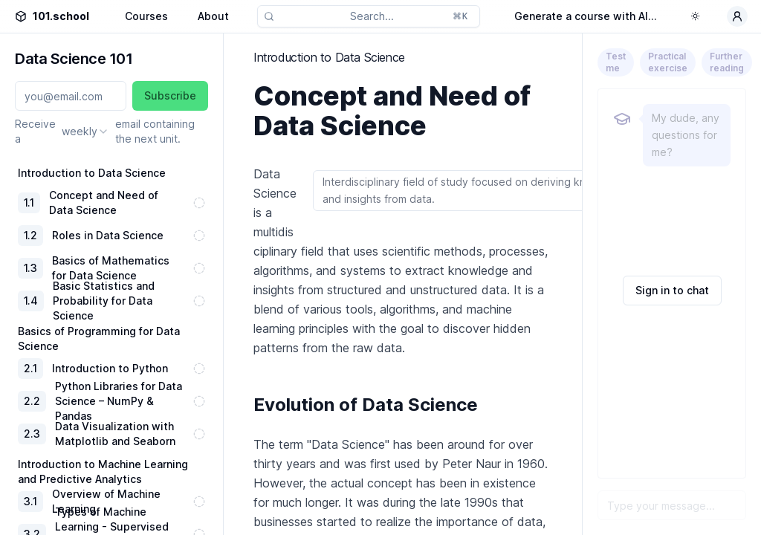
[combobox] (85, 131)
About (213, 16)
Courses (146, 16)
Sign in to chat (672, 290)
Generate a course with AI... (585, 16)
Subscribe (170, 95)
